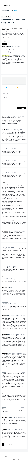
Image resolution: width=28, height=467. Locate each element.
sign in (15, 10)
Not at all (5, 52)
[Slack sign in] (17, 87)
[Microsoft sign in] (7, 87)
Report (23, 116)
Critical (19, 52)
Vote (4, 43)
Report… (21, 46)
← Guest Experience (6, 16)
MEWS (10, 459)
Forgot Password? (5, 100)
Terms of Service (15, 459)
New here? (12, 102)
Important (11, 52)
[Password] (12, 97)
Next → (10, 444)
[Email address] (12, 93)
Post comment (21, 108)
